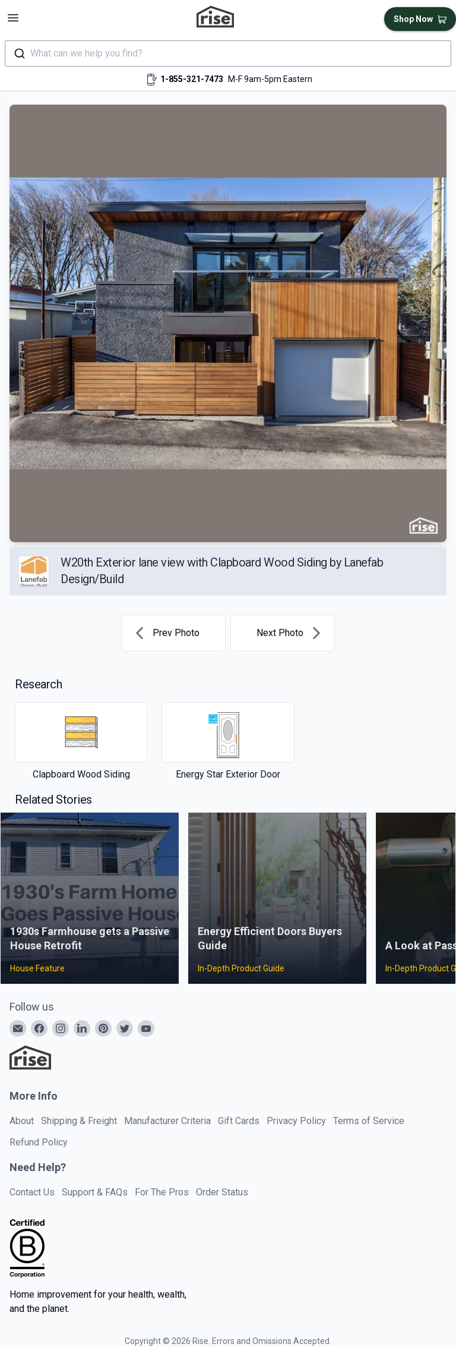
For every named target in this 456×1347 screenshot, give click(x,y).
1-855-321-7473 (191, 79)
